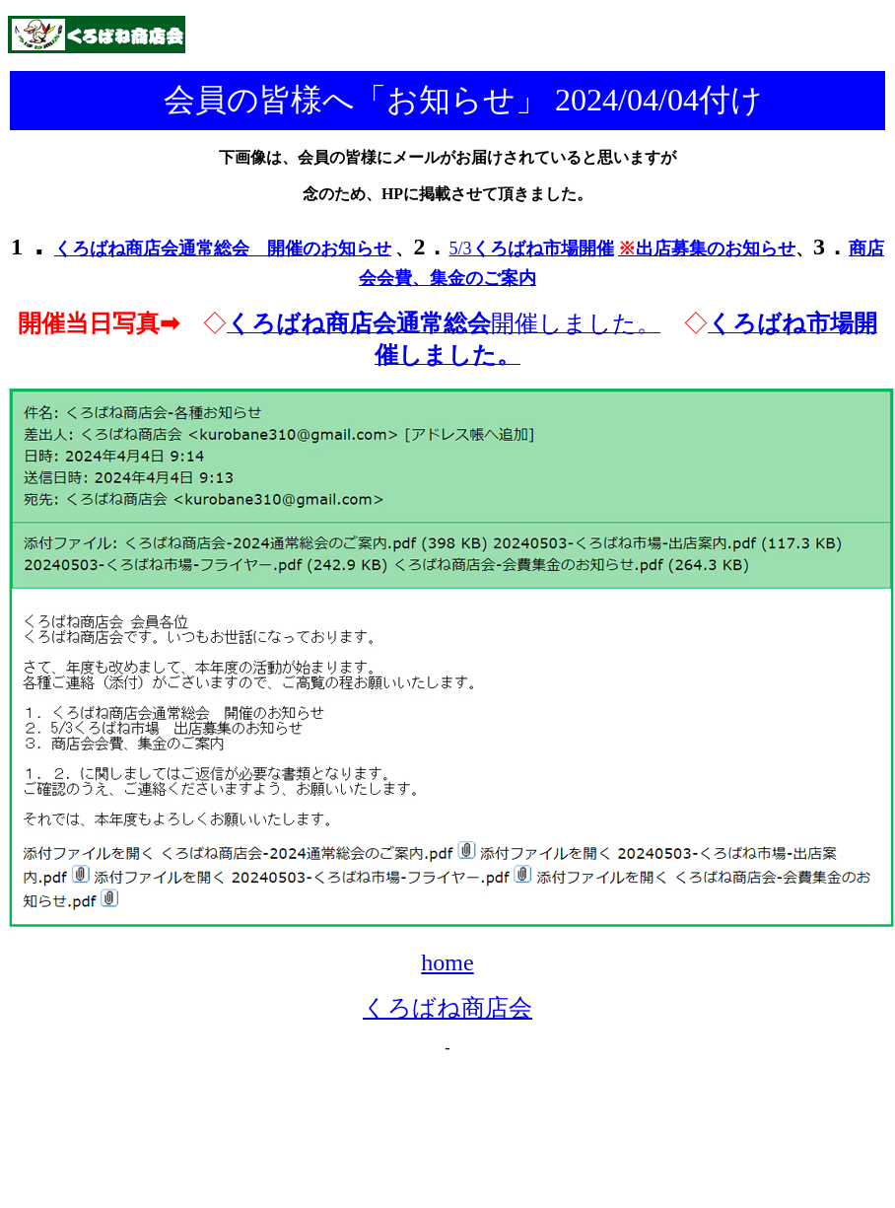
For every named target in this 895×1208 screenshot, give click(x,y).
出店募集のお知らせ (706, 248)
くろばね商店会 (447, 1008)
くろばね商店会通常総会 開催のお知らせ (222, 248)
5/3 (530, 248)
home (447, 962)
